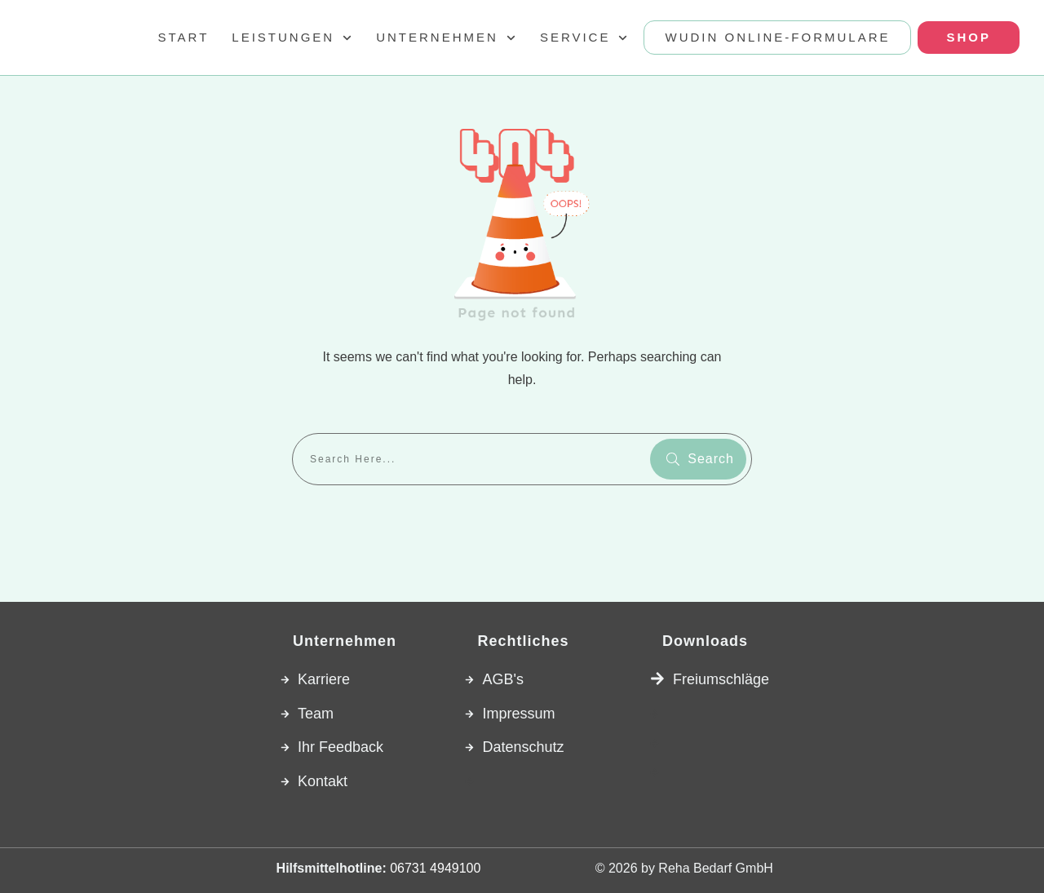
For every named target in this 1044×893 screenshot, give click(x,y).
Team (316, 713)
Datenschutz (523, 747)
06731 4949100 (435, 868)
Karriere (324, 679)
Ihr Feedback (340, 747)
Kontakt (322, 781)
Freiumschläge (721, 679)
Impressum (518, 713)
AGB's (502, 679)
